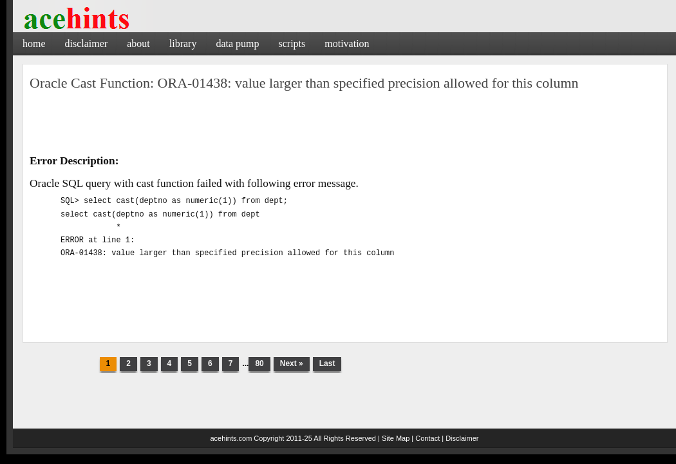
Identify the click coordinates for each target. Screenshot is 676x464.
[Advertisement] (524, 41)
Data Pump (237, 43)
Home (34, 43)
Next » (291, 363)
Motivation (346, 43)
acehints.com (231, 438)
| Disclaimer (460, 438)
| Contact (425, 438)
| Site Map (393, 438)
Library (183, 43)
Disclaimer (86, 43)
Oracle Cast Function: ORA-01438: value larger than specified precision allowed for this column (304, 83)
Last (327, 363)
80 (259, 363)
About (138, 43)
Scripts (291, 43)
